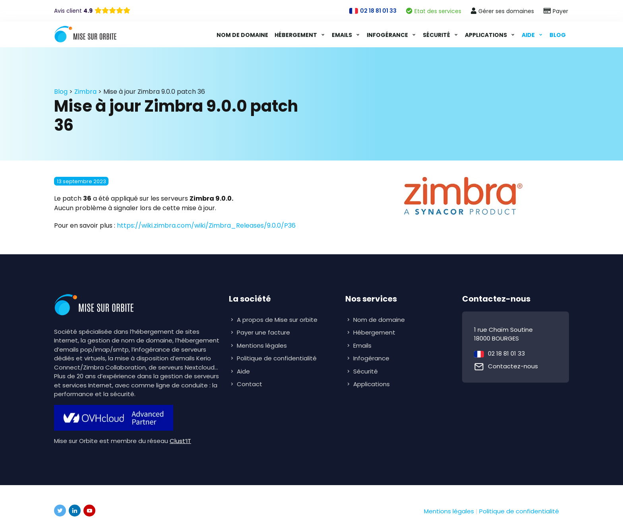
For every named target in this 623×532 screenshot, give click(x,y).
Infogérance (388, 35)
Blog (557, 35)
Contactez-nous (513, 366)
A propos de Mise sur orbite (277, 319)
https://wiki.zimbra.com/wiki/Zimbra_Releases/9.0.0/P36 (206, 225)
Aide (529, 35)
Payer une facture (263, 332)
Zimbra (85, 91)
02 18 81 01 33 (506, 353)
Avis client (73, 11)
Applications (486, 35)
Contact (249, 384)
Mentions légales (262, 345)
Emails (342, 35)
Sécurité (437, 35)
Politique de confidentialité (277, 358)
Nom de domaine (242, 35)
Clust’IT (180, 441)
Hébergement (296, 35)
